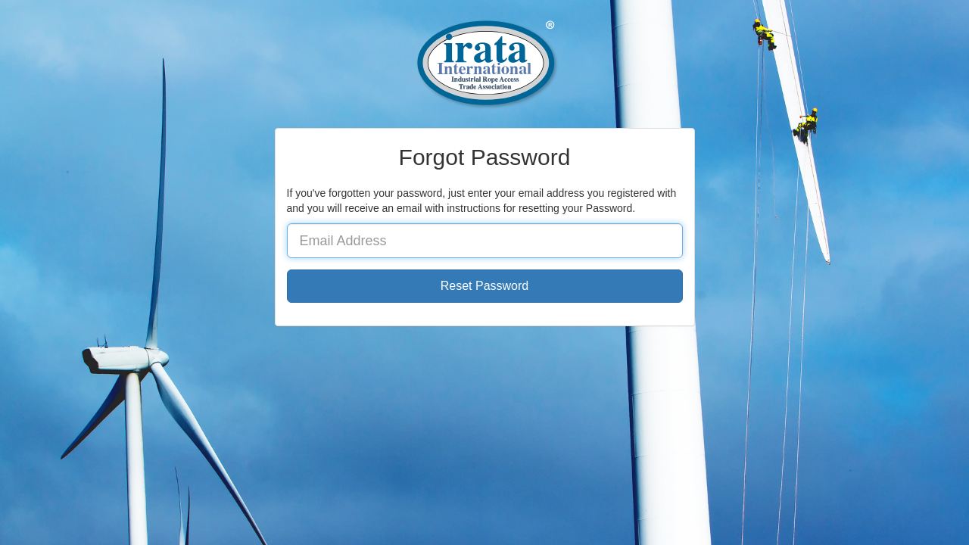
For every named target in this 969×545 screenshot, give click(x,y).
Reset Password (485, 285)
